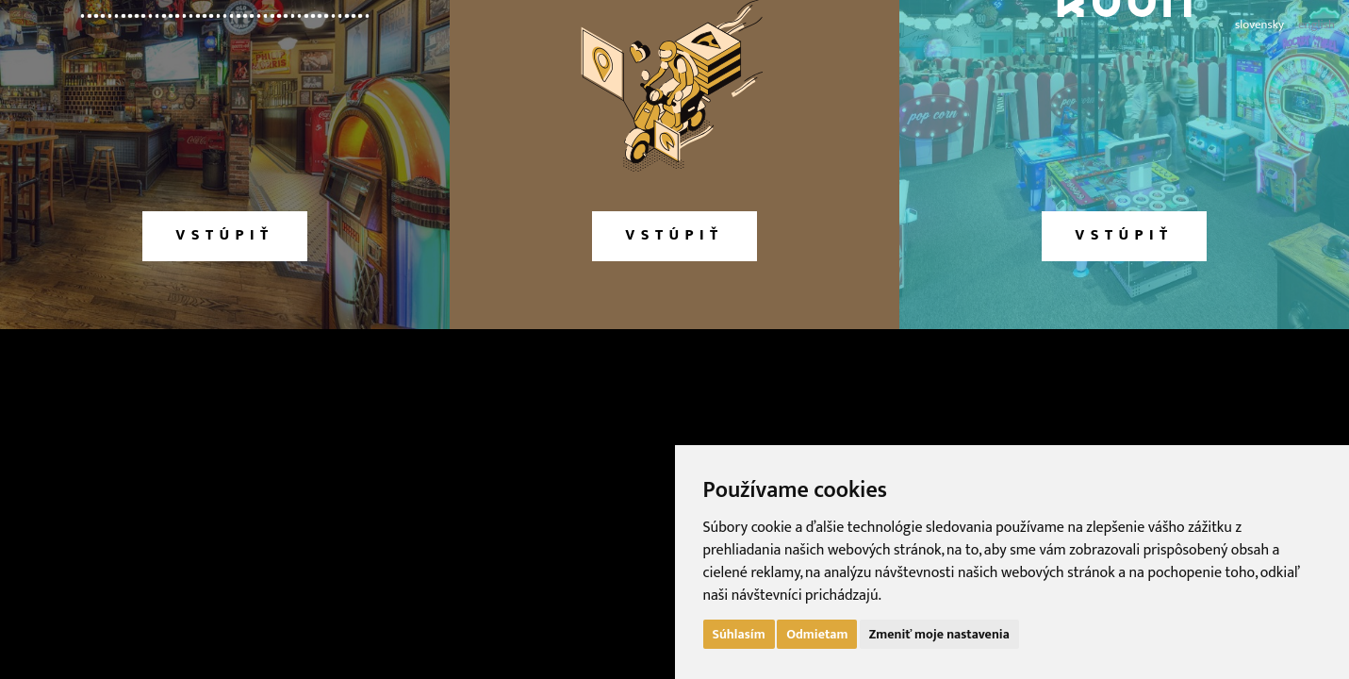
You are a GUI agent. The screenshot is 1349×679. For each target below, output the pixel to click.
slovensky (1259, 25)
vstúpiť (224, 235)
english (1316, 25)
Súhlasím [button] (739, 634)
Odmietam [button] (816, 634)
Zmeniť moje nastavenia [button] (939, 634)
